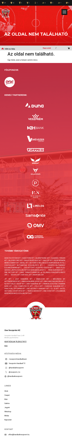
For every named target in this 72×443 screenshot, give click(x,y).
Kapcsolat (47, 48)
